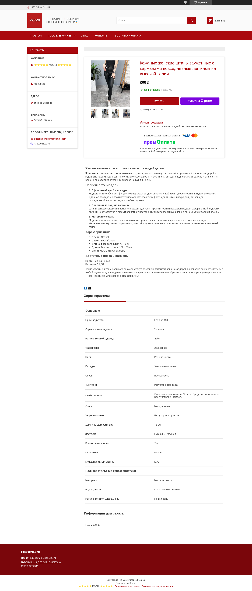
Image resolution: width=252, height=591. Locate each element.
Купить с (200, 101)
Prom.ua (141, 580)
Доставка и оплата (128, 35)
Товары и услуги (59, 35)
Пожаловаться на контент (127, 586)
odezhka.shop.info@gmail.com (50, 138)
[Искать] (191, 20)
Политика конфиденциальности (38, 558)
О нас (84, 35)
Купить (159, 100)
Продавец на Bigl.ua (126, 583)
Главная (36, 35)
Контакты (101, 35)
